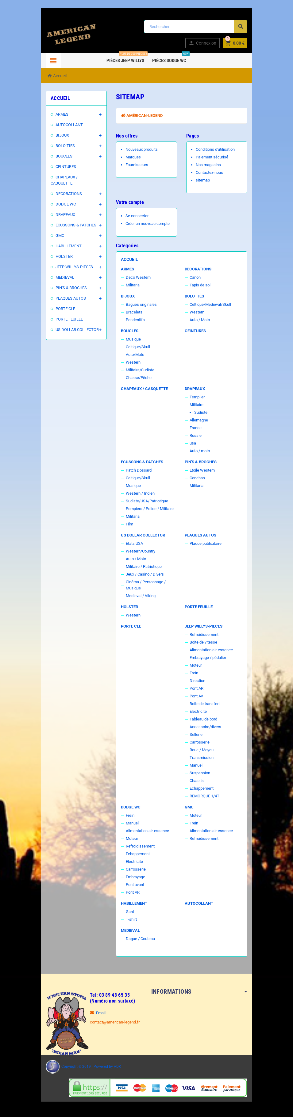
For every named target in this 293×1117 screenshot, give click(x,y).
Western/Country (139, 551)
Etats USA (133, 543)
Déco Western (137, 277)
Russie (197, 435)
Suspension (201, 773)
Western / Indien (139, 493)
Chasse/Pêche (137, 377)
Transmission (203, 757)
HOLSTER (60, 250)
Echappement (203, 788)
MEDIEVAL (61, 271)
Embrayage (134, 877)
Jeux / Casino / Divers (144, 574)
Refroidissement (205, 634)
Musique (132, 339)
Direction (198, 680)
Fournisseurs (135, 164)
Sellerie (197, 734)
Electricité (199, 711)
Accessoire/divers (206, 726)
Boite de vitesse (204, 642)
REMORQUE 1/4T (206, 796)
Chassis (198, 780)
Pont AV (197, 696)
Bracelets (133, 312)
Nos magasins (209, 164)
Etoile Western (203, 470)
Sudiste (202, 412)
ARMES (58, 114)
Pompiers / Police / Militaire (148, 508)
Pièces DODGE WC (170, 58)
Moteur (197, 665)
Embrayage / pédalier (209, 657)
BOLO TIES (61, 145)
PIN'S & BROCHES (67, 281)
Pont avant (134, 884)
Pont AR (198, 688)
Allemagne (200, 420)
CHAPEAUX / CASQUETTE (74, 177)
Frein (195, 673)
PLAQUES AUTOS (67, 292)
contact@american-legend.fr (111, 1022)
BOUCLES (60, 156)
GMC (56, 229)
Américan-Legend (140, 115)
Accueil (128, 259)
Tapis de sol (201, 285)
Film (128, 524)
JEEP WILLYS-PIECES (71, 260)
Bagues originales (140, 304)
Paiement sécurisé (213, 157)
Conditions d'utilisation (216, 149)
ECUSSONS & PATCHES (72, 219)
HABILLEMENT (65, 239)
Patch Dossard (137, 470)
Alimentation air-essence (212, 650)
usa (194, 443)
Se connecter (135, 215)
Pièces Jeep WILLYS (127, 58)
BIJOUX (59, 135)
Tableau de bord (204, 719)
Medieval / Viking (139, 595)
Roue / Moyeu (203, 750)
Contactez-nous (210, 172)
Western (198, 312)
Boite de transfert (206, 703)
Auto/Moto (134, 354)
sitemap (204, 180)
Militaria (131, 285)
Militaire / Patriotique (142, 566)
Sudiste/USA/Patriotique (146, 501)
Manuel (197, 765)
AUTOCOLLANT (65, 124)
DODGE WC (62, 198)
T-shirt (130, 919)
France (197, 427)
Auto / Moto (201, 319)
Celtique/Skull (137, 347)
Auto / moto (201, 451)
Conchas (198, 478)
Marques (132, 157)
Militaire (198, 404)
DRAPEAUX (62, 208)
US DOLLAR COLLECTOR (73, 323)
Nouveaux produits (140, 149)
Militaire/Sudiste (139, 370)
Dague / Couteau (139, 938)
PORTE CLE (62, 302)
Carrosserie (201, 742)
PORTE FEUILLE (65, 313)
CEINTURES (62, 166)
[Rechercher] (197, 26)
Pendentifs (134, 319)
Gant (129, 911)
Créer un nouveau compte (146, 223)
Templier (198, 397)
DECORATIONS (65, 187)
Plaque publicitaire (207, 543)
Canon (196, 277)
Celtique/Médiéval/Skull (211, 304)
